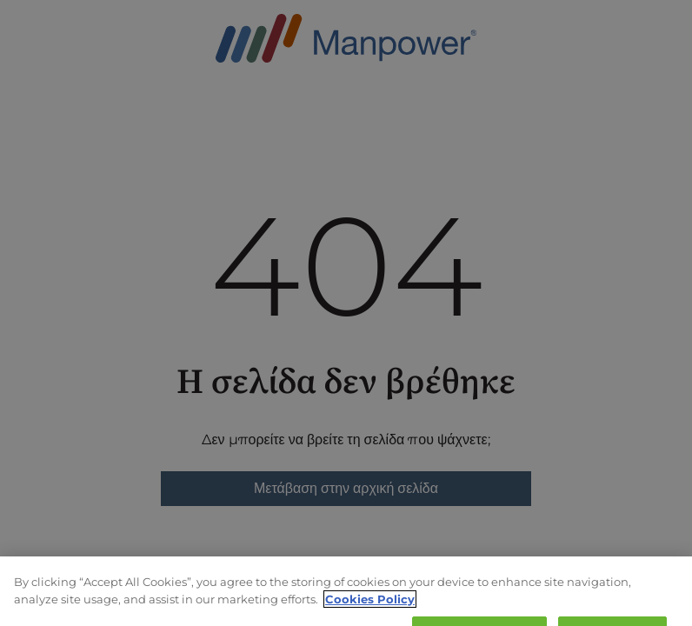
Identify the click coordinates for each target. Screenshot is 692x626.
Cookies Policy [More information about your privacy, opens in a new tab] (370, 606)
